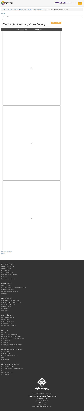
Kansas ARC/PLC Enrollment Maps (11, 336)
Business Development (7, 366)
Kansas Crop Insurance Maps (9, 291)
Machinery (4, 276)
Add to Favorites (56, 22)
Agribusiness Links (6, 374)
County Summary (6, 251)
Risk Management (6, 285)
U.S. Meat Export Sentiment (8, 325)
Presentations (5, 310)
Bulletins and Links (6, 323)
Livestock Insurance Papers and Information (13, 287)
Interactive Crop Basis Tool (8, 304)
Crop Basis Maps (6, 306)
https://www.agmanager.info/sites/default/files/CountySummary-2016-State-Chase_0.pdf (31, 139)
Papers (3, 370)
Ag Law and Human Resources (11, 349)
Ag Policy (4, 330)
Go (3, 19)
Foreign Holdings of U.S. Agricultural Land (12, 338)
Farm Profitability (6, 270)
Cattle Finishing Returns (7, 317)
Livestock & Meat (7, 315)
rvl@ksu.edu (42, 405)
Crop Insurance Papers (7, 289)
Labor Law (4, 357)
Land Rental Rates (6, 268)
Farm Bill (3, 332)
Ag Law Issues (5, 351)
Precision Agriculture (7, 272)
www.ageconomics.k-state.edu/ (42, 407)
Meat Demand (5, 319)
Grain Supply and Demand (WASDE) (11, 302)
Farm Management (7, 264)
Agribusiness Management (10, 364)
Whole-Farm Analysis (20, 9)
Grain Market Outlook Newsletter (10, 300)
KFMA (10, 9)
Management (5, 359)
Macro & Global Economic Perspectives (12, 368)
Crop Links (4, 293)
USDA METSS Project (7, 372)
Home (4, 9)
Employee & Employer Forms (9, 355)
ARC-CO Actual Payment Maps (9, 334)
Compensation (5, 353)
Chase (3, 254)
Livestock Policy (5, 340)
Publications (4, 308)
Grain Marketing (6, 298)
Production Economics (7, 279)
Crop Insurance (6, 283)
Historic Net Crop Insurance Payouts (11, 344)
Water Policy (4, 342)
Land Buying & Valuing (7, 266)
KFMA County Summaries (35, 9)
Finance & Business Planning (9, 274)
